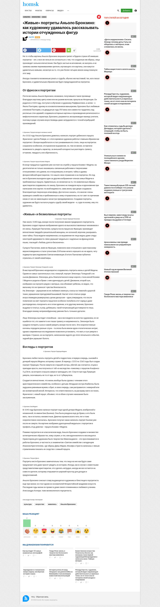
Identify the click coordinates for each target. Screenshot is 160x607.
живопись (52, 506)
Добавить (126, 13)
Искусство (36, 19)
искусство (39, 506)
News (44, 19)
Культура (27, 19)
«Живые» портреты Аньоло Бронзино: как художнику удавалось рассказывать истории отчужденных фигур (61, 30)
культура (28, 506)
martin (31, 39)
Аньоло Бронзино (68, 506)
